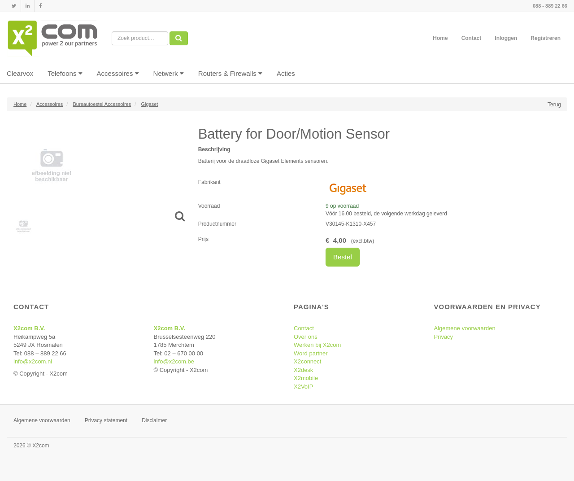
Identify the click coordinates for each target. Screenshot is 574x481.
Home (440, 38)
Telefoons (65, 73)
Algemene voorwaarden (465, 328)
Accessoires (118, 73)
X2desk (303, 370)
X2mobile (306, 378)
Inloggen (506, 38)
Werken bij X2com (317, 344)
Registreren (546, 38)
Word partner (311, 353)
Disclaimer (154, 420)
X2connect (307, 361)
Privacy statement (106, 420)
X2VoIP (303, 386)
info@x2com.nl (32, 361)
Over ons (305, 336)
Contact (471, 38)
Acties (286, 73)
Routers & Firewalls (230, 73)
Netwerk (168, 73)
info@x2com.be (174, 361)
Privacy (443, 336)
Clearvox (20, 73)
